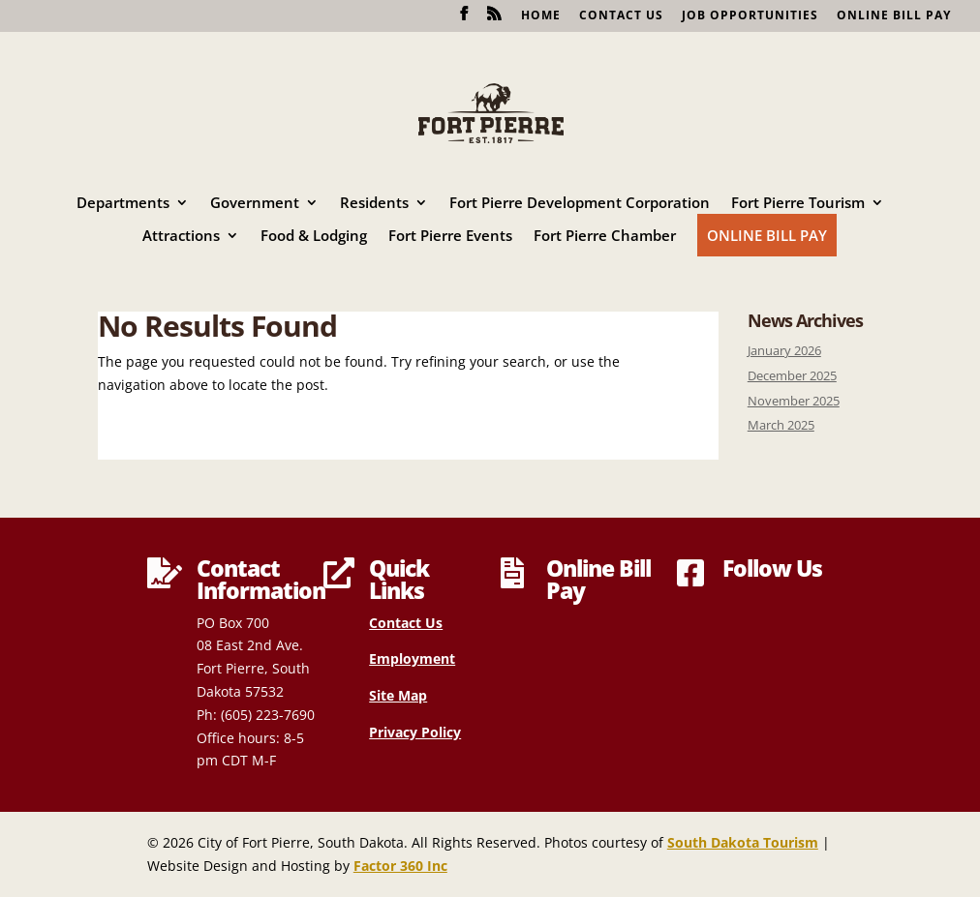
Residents (374, 203)
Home (541, 16)
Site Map (398, 695)
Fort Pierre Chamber (605, 236)
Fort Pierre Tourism (798, 203)
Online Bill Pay (894, 16)
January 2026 (784, 351)
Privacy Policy (415, 732)
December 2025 (792, 376)
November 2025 (794, 401)
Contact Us (621, 16)
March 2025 (781, 425)
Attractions (181, 236)
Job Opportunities (750, 16)
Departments (123, 203)
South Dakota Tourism (742, 842)
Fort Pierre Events (450, 236)
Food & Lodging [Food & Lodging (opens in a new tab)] (313, 236)
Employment (412, 658)
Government (254, 203)
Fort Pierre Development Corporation (579, 203)
